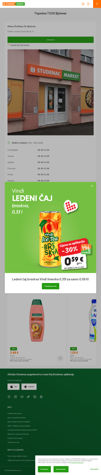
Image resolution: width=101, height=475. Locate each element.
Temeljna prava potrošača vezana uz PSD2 (22, 430)
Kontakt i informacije (14, 413)
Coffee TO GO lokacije (14, 438)
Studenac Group (13, 442)
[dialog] (68, 465)
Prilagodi (94, 469)
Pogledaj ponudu (50, 286)
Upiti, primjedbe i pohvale (16, 417)
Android (29, 386)
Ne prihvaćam (61, 469)
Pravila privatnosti (77, 462)
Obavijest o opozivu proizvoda (17, 434)
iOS (13, 386)
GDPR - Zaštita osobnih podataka (18, 426)
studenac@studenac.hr (24, 31)
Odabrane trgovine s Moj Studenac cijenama (23, 460)
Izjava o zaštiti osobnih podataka (18, 421)
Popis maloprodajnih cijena (17, 456)
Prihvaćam (44, 469)
